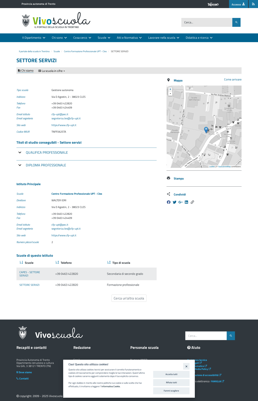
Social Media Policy (199, 365)
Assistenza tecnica (197, 356)
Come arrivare (233, 79)
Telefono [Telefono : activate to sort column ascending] (77, 262)
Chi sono (57, 37)
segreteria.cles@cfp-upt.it (66, 118)
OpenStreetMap (224, 167)
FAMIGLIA (217, 378)
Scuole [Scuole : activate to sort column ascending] (28, 262)
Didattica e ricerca (197, 37)
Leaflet (212, 167)
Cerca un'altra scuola (129, 294)
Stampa (179, 178)
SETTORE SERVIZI (29, 281)
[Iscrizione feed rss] (253, 4)
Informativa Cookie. (110, 386)
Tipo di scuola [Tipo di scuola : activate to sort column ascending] (117, 262)
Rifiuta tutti (171, 382)
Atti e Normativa (127, 37)
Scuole (102, 37)
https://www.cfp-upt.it (64, 125)
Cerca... (188, 22)
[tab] (86, 152)
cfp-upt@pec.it (60, 114)
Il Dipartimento (31, 37)
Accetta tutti (171, 374)
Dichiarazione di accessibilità (204, 372)
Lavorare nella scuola (161, 37)
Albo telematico (197, 362)
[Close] (186, 366)
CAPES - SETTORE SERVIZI (34, 272)
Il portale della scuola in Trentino (34, 51)
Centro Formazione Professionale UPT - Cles (85, 51)
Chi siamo (26, 71)
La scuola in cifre (51, 71)
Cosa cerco (80, 37)
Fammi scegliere (171, 390)
